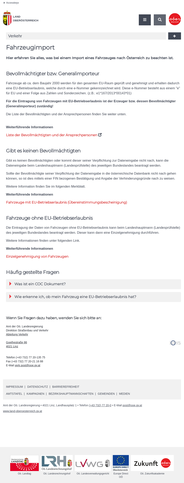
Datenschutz (37, 386)
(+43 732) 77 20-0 (100, 405)
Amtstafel (14, 393)
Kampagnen (35, 393)
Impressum (14, 386)
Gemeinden (106, 393)
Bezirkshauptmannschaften (71, 393)
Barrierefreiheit (65, 386)
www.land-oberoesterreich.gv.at (22, 411)
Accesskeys (11, 2)
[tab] (93, 284)
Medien (124, 393)
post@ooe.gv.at (132, 405)
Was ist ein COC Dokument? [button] (37, 284)
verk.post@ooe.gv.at (27, 365)
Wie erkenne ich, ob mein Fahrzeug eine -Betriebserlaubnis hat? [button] (72, 296)
